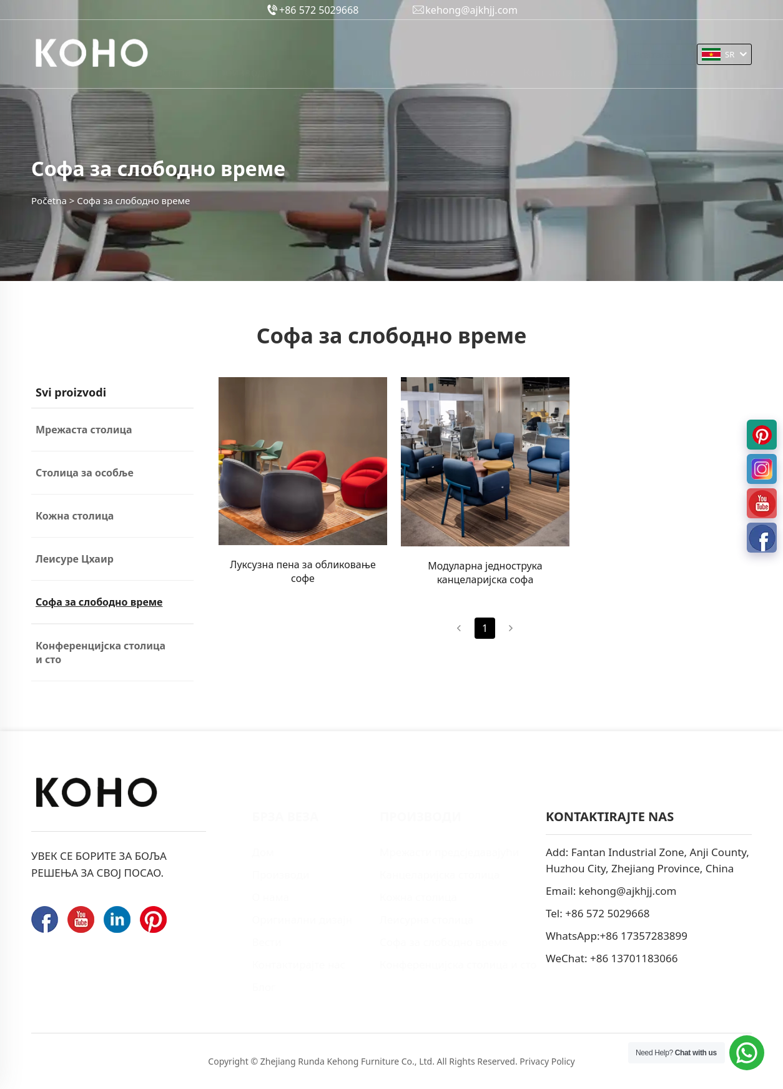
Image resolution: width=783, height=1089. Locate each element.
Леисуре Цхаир (75, 559)
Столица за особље (85, 473)
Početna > (52, 200)
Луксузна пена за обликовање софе (303, 571)
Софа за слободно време (99, 602)
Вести (480, 53)
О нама (309, 55)
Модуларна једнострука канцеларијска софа (485, 572)
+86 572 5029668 (607, 913)
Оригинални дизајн (396, 55)
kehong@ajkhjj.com (628, 891)
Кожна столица (75, 516)
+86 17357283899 (643, 936)
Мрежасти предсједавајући (431, 852)
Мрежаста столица (84, 429)
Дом (245, 852)
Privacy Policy (547, 1061)
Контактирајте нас (562, 55)
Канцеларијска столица (421, 874)
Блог (245, 987)
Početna (170, 53)
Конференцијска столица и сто (100, 652)
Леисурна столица (408, 919)
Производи (241, 53)
